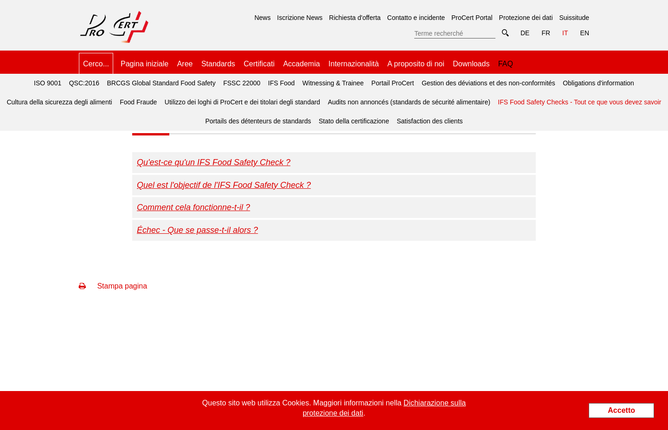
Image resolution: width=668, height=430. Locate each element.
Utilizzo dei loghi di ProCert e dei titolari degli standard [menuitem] (242, 102)
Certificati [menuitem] (259, 64)
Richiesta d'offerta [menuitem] (354, 17)
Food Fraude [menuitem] (138, 102)
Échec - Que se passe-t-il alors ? (197, 230)
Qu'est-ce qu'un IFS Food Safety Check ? (213, 162)
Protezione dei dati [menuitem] (526, 17)
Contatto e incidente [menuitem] (416, 17)
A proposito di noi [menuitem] (415, 64)
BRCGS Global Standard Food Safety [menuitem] (161, 83)
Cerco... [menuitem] (96, 64)
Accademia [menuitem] (301, 64)
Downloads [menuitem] (471, 64)
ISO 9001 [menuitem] (47, 83)
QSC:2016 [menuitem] (84, 83)
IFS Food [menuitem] (281, 83)
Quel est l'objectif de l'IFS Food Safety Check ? (224, 185)
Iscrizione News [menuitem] (299, 17)
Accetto (621, 410)
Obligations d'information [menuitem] (598, 83)
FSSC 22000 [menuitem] (241, 83)
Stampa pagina (113, 286)
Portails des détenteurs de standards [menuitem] (258, 121)
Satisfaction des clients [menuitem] (429, 121)
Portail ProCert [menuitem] (393, 83)
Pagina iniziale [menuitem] (144, 64)
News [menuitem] (262, 17)
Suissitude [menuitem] (574, 17)
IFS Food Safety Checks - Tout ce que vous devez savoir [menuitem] (578, 99)
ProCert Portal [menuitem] (472, 17)
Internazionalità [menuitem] (353, 64)
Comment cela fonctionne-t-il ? (193, 207)
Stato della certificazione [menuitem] (354, 121)
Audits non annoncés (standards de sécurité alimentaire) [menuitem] (409, 102)
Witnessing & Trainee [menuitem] (333, 83)
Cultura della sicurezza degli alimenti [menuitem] (59, 102)
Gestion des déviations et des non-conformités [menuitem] (488, 83)
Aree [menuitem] (185, 64)
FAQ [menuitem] (505, 64)
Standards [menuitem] (218, 64)
